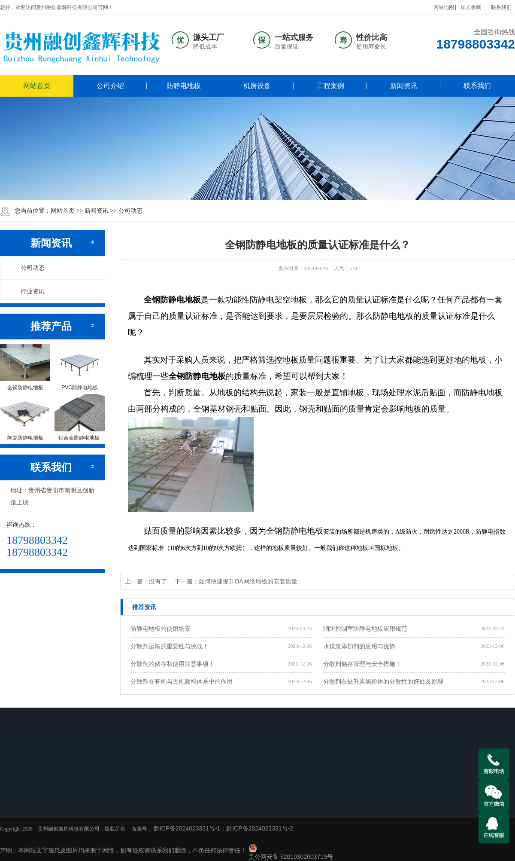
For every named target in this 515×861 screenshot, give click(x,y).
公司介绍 (110, 85)
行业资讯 (28, 291)
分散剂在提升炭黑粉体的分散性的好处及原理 (383, 681)
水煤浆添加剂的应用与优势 (359, 646)
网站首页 (37, 85)
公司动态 (130, 210)
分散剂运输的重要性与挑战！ (169, 646)
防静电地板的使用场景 (160, 628)
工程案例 (330, 85)
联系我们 (501, 7)
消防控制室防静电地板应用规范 (365, 628)
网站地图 (443, 7)
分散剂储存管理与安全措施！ (362, 663)
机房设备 (257, 85)
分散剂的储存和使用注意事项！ (172, 663)
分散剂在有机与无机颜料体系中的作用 (181, 681)
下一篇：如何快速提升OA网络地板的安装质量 (236, 581)
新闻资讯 (404, 85)
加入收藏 (470, 7)
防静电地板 (184, 85)
